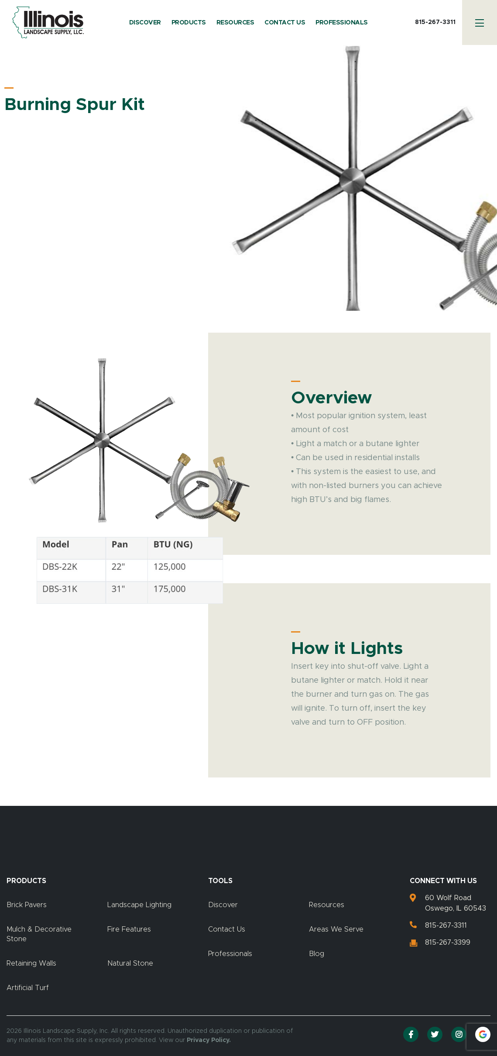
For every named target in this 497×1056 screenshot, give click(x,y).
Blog (316, 953)
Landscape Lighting (139, 904)
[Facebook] (410, 1034)
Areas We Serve (336, 929)
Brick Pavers (27, 904)
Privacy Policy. (209, 1040)
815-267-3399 (447, 942)
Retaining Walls (31, 963)
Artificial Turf (28, 987)
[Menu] (479, 22)
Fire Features (129, 929)
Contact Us (284, 23)
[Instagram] (458, 1034)
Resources (235, 23)
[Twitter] (434, 1034)
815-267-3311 (435, 22)
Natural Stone (130, 963)
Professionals (341, 23)
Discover (145, 23)
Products (188, 23)
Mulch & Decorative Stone (39, 934)
